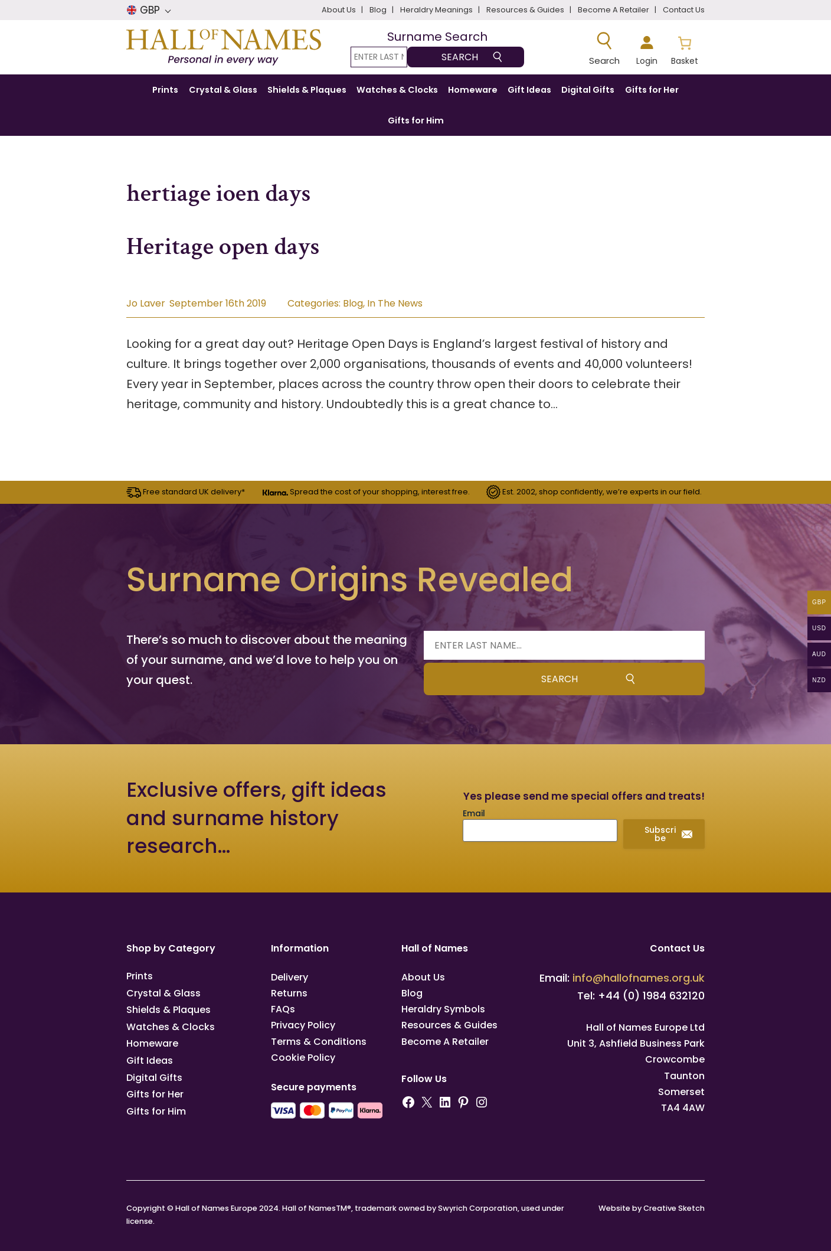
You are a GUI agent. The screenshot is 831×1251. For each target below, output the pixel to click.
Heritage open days (223, 247)
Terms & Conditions (319, 1041)
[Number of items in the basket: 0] (684, 49)
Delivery (289, 977)
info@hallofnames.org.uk (638, 977)
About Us (423, 977)
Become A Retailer (445, 1041)
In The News (395, 303)
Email (474, 813)
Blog (353, 303)
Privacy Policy (303, 1025)
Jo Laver (145, 303)
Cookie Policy (303, 1057)
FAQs (283, 1009)
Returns (289, 993)
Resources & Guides (449, 1025)
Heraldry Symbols (443, 1009)
